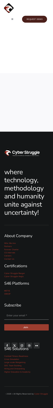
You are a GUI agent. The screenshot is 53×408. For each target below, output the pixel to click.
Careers (7, 256)
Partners (8, 246)
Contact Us (9, 259)
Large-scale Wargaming (14, 362)
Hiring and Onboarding (14, 368)
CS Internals (9, 252)
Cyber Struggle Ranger (14, 273)
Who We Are (10, 243)
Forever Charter (11, 249)
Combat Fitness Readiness (16, 356)
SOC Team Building (12, 365)
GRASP (7, 294)
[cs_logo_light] (26, 4)
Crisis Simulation (11, 359)
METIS (7, 291)
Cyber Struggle (41, 394)
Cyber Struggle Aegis (14, 276)
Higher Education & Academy (17, 372)
